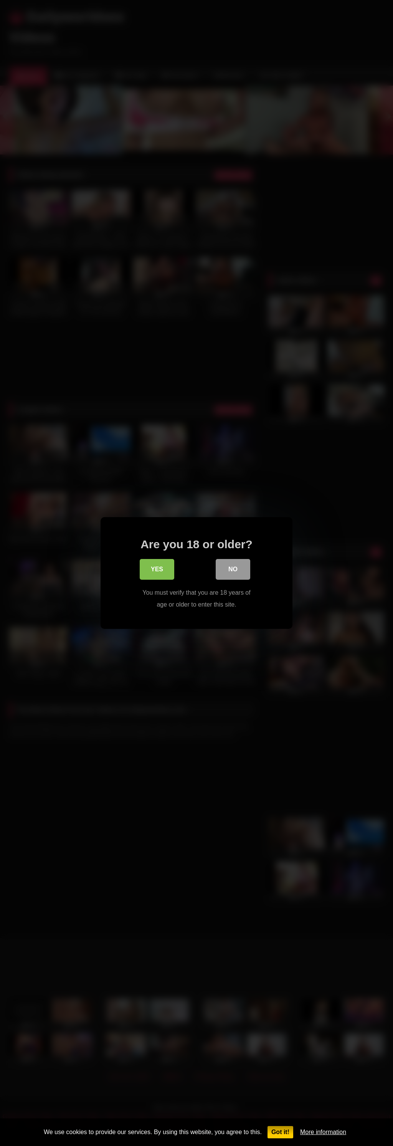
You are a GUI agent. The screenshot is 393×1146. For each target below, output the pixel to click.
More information (323, 1132)
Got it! (280, 1132)
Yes (157, 571)
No (233, 571)
